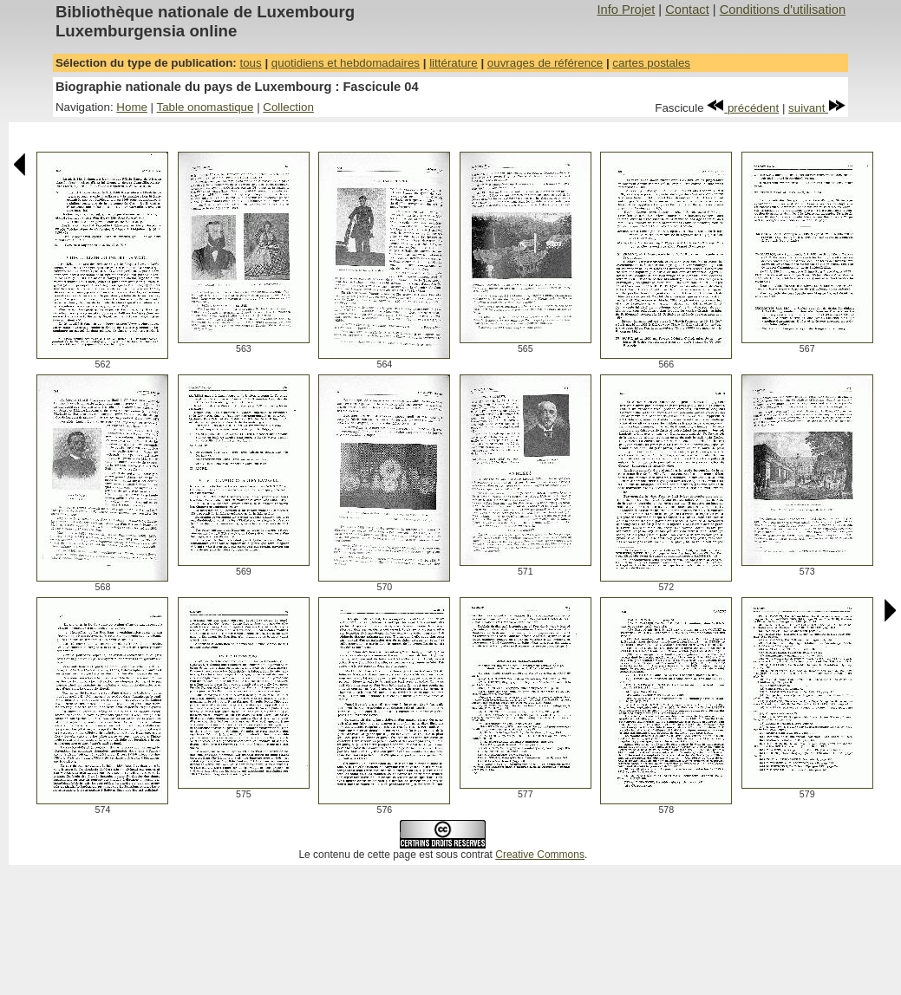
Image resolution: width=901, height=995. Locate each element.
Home (131, 107)
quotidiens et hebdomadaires (345, 62)
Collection (288, 107)
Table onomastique (205, 107)
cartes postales (651, 62)
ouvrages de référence (545, 62)
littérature (453, 62)
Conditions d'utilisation (783, 9)
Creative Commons (539, 855)
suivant (817, 107)
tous (250, 62)
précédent (743, 107)
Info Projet (626, 9)
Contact (687, 9)
